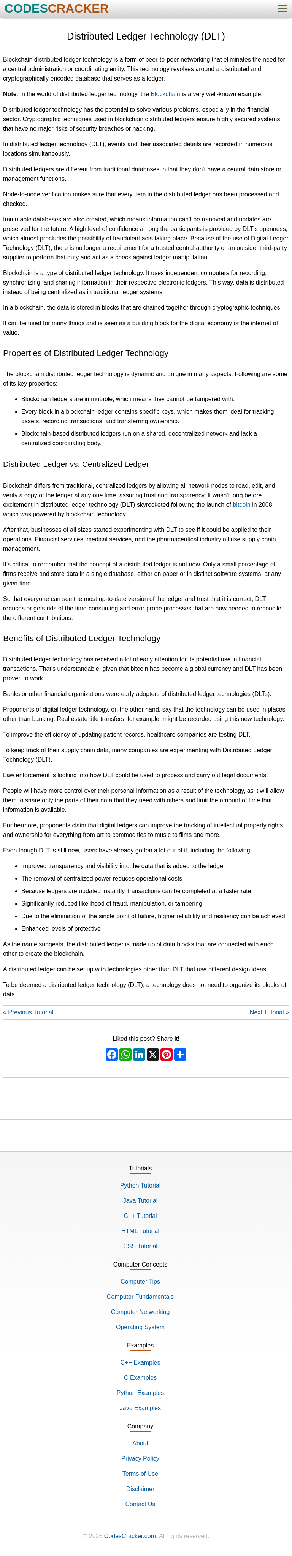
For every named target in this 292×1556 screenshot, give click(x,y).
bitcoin (241, 504)
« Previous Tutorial (28, 1012)
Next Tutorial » (269, 1012)
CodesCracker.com (130, 1536)
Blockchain (165, 94)
